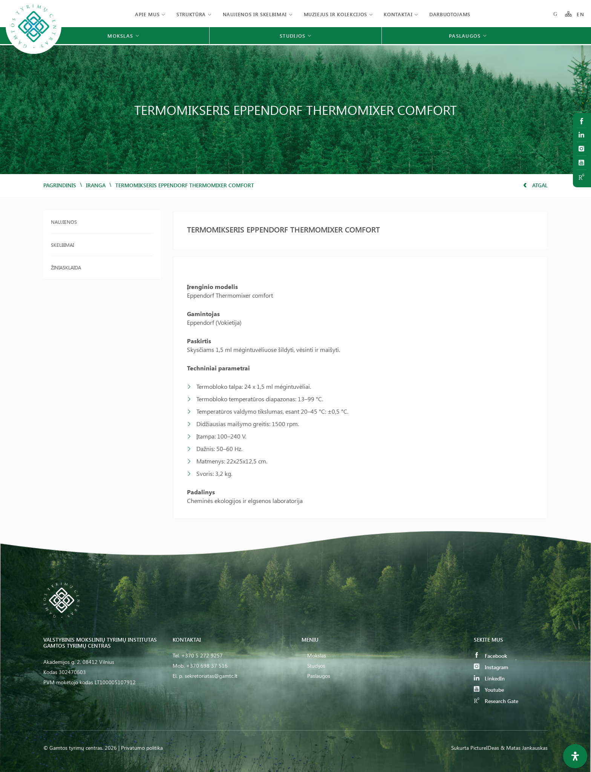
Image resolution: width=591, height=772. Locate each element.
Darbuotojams (449, 14)
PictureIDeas (484, 747)
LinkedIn (489, 678)
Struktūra (191, 14)
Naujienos (64, 222)
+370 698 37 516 (207, 665)
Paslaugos (318, 675)
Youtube (489, 689)
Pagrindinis (59, 185)
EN (580, 14)
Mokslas (316, 655)
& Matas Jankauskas (524, 747)
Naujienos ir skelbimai (255, 14)
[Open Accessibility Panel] (575, 756)
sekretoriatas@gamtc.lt (211, 675)
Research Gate (496, 701)
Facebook (490, 655)
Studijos (316, 665)
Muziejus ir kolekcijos (335, 14)
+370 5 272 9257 (202, 655)
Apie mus (147, 14)
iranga (96, 185)
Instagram (491, 667)
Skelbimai (62, 245)
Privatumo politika (142, 747)
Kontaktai (398, 14)
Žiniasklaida (66, 267)
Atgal (535, 185)
